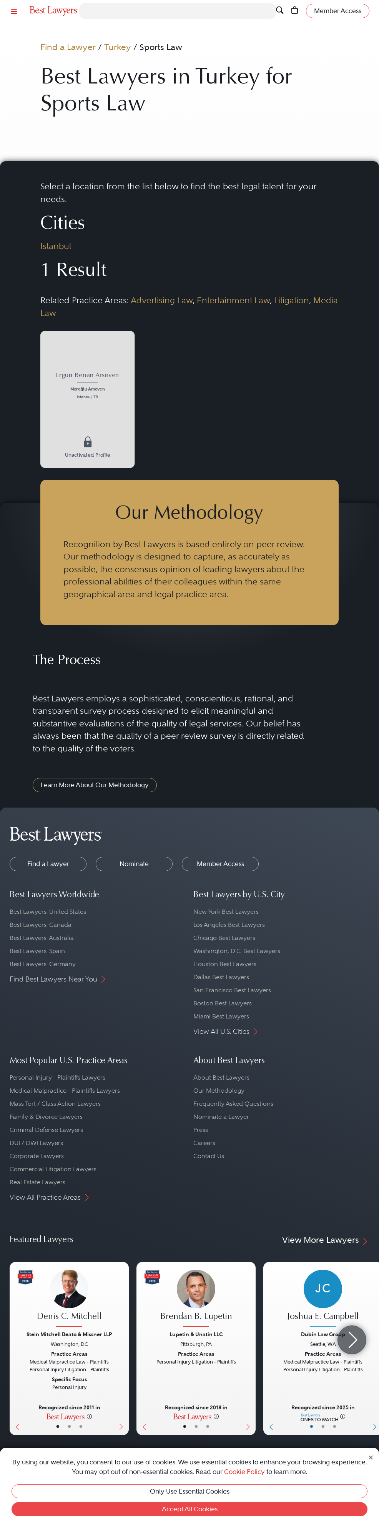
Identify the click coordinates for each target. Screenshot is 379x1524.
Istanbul (55, 246)
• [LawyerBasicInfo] (58, 1426)
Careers (204, 1143)
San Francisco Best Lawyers (232, 990)
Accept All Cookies (190, 1509)
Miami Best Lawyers (221, 1016)
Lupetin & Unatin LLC (196, 1334)
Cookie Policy (244, 1472)
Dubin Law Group (323, 1334)
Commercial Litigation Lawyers (53, 1169)
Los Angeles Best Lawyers (229, 924)
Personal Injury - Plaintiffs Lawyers (57, 1077)
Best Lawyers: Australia (42, 937)
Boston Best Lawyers (222, 1003)
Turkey (117, 47)
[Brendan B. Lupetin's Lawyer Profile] (196, 1299)
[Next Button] (123, 1348)
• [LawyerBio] (69, 1426)
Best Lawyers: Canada (40, 924)
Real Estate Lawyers (37, 1182)
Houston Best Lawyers (224, 964)
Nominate (134, 864)
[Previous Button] (16, 1348)
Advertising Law (162, 300)
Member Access (220, 864)
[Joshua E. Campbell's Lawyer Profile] (323, 1299)
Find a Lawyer (68, 47)
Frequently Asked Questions (233, 1103)
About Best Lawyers (221, 1077)
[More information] (89, 1416)
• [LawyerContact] (81, 1426)
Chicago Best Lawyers (224, 937)
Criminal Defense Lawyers (46, 1129)
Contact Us (208, 1156)
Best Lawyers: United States (48, 911)
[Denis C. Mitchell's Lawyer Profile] (69, 1299)
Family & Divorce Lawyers (46, 1116)
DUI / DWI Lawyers (36, 1143)
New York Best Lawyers (226, 911)
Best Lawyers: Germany (43, 964)
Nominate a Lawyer (221, 1116)
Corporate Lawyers (37, 1156)
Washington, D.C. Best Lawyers (236, 951)
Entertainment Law (233, 300)
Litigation (291, 300)
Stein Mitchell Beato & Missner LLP (69, 1334)
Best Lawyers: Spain (37, 951)
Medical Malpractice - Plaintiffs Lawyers (65, 1090)
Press (200, 1129)
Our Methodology (218, 1090)
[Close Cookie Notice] (370, 1457)
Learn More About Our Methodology (95, 785)
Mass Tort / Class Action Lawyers (55, 1103)
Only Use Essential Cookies (189, 1491)
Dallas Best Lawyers (221, 977)
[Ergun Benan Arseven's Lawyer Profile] (87, 386)
